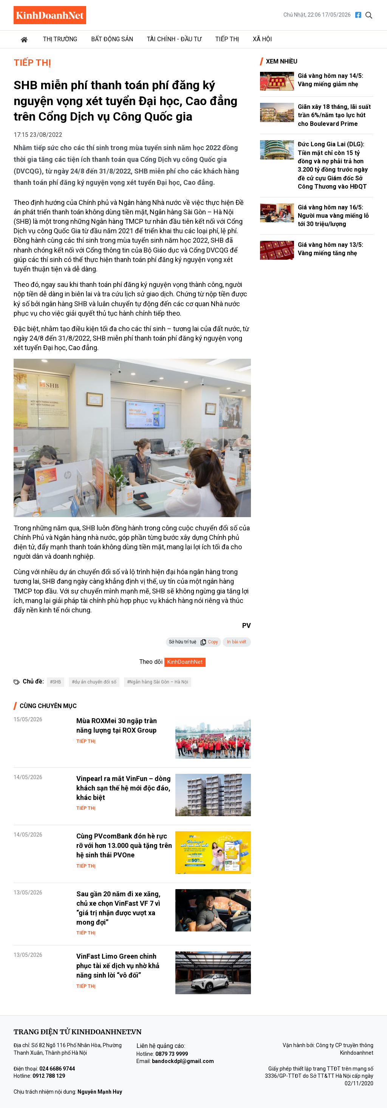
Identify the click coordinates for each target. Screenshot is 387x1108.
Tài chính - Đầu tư (174, 39)
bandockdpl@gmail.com (183, 1061)
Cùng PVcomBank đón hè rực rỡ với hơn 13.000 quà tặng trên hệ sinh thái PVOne (124, 845)
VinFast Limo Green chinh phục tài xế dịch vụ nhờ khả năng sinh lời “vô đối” (117, 965)
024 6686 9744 (57, 1069)
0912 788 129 (49, 1076)
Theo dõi (151, 661)
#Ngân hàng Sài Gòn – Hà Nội (157, 682)
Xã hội (262, 39)
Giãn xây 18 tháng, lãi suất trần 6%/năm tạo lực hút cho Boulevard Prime (334, 115)
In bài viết (236, 642)
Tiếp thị (227, 39)
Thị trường (60, 39)
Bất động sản (112, 39)
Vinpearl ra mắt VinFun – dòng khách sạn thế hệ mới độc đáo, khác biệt (123, 788)
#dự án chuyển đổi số (94, 682)
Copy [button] (209, 642)
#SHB (55, 682)
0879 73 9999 (171, 1054)
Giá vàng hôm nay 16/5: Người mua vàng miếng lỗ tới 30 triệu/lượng (333, 216)
